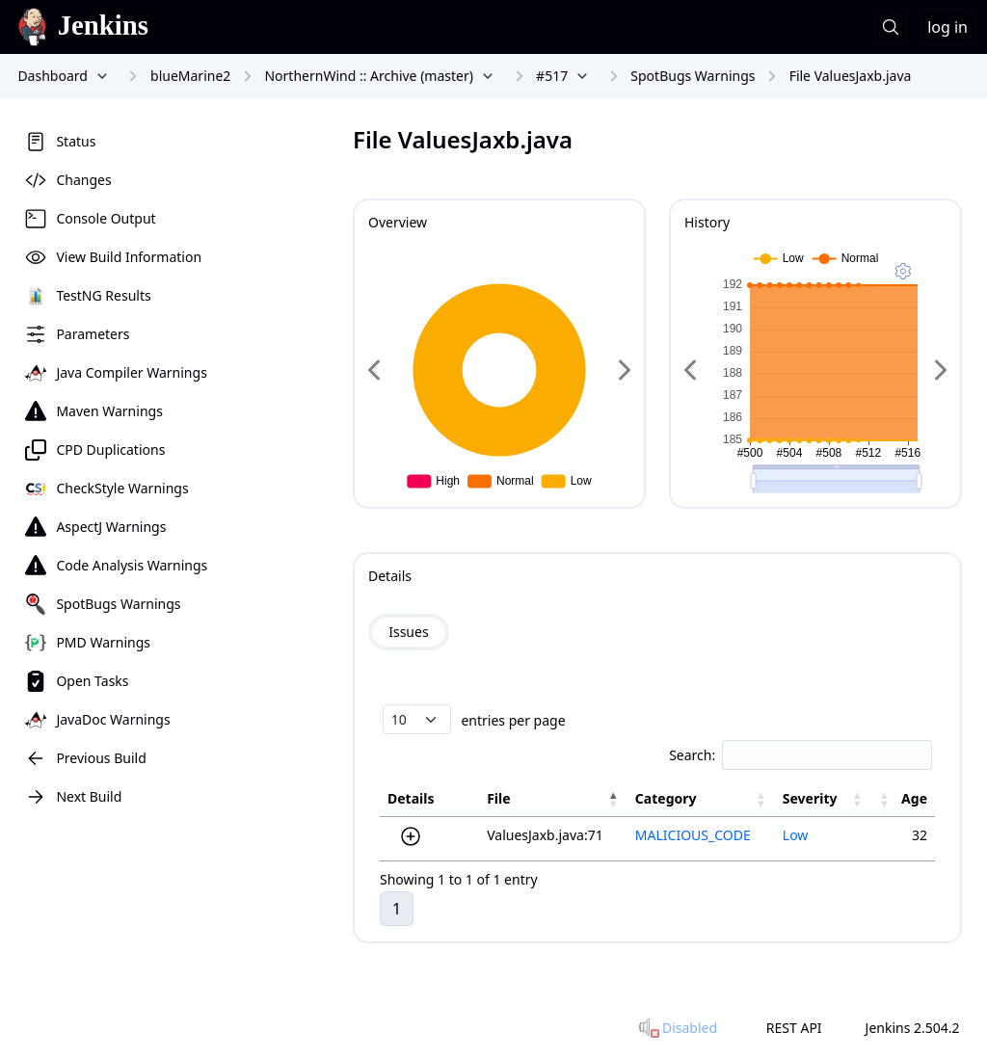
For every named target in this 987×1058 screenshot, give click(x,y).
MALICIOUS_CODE (693, 835)
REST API (794, 1027)
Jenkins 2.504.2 (913, 1027)
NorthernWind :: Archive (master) (368, 75)
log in (947, 27)
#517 (552, 75)
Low (796, 835)
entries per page (512, 719)
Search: (692, 755)
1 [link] (396, 908)
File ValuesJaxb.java (850, 75)
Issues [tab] (408, 631)
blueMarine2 (190, 75)
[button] (614, 798)
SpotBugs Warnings (692, 75)
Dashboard (52, 75)
